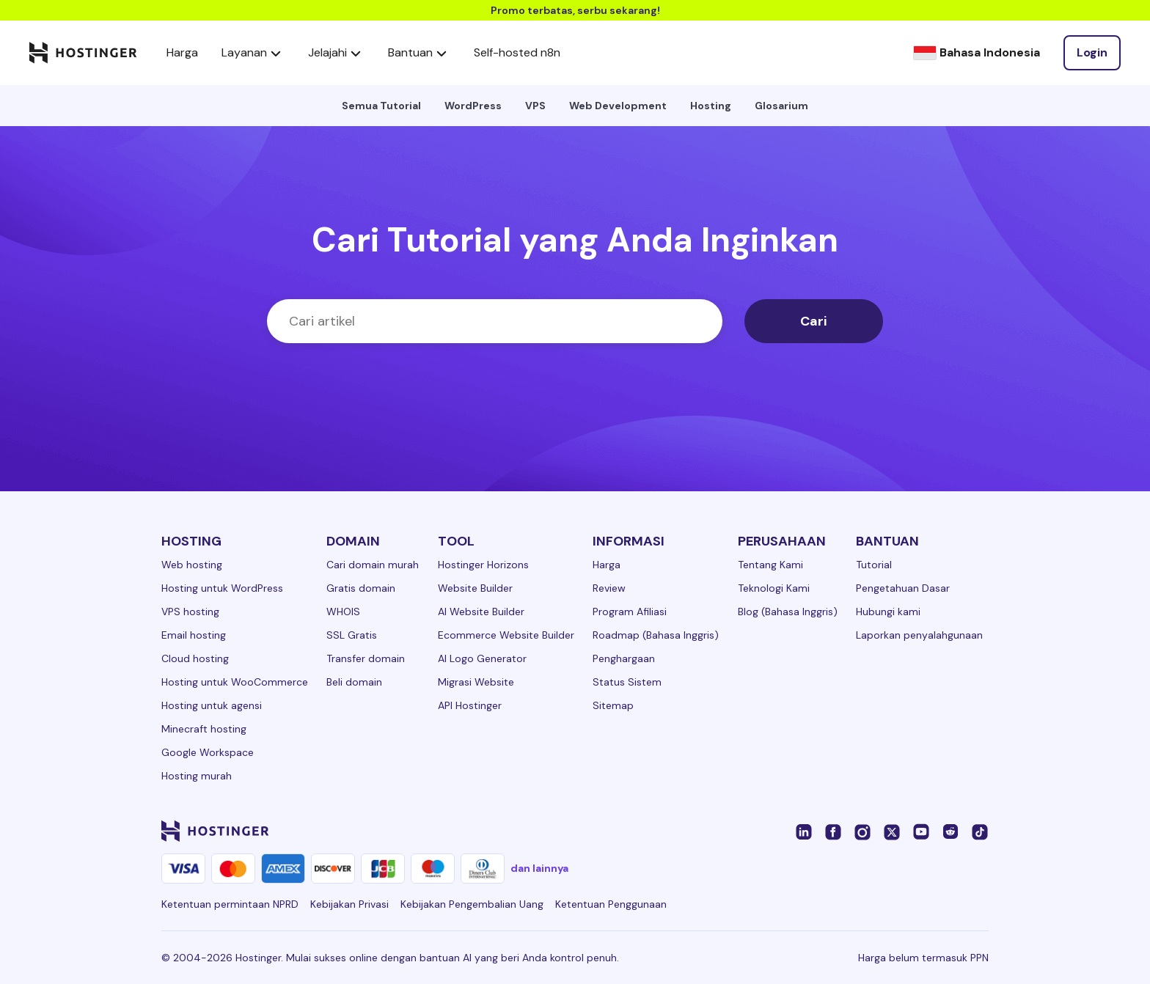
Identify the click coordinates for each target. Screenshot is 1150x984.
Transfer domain (365, 658)
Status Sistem (627, 682)
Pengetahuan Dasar (903, 588)
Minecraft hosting (203, 728)
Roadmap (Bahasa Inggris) (656, 635)
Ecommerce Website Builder (506, 635)
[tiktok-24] (980, 830)
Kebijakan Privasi (349, 904)
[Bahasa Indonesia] (976, 53)
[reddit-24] (950, 830)
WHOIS (343, 611)
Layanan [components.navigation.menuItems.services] (253, 52)
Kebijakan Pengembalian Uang (471, 904)
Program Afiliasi (630, 611)
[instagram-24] (862, 830)
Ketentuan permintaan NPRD (230, 904)
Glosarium (781, 105)
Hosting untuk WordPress (222, 588)
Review (609, 588)
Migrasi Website (476, 682)
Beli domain (354, 682)
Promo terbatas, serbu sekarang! (575, 10)
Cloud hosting (195, 658)
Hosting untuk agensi (211, 705)
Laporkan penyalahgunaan (919, 635)
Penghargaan (624, 658)
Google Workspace (207, 752)
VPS (535, 105)
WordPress (473, 105)
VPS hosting (190, 611)
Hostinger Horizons (483, 564)
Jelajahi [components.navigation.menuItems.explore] (336, 52)
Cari (813, 321)
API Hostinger (470, 705)
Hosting (710, 105)
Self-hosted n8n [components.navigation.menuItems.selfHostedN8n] (517, 52)
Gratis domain (360, 588)
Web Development (618, 105)
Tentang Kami (770, 564)
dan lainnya (539, 868)
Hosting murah (196, 775)
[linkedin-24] (804, 830)
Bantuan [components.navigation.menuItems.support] (419, 52)
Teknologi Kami (774, 588)
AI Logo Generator (482, 658)
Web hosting (191, 564)
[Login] (1092, 52)
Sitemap (613, 705)
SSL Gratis (351, 635)
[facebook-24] (833, 830)
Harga (606, 564)
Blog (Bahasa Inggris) (788, 611)
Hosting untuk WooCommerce (234, 682)
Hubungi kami (888, 611)
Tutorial (874, 564)
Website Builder (475, 588)
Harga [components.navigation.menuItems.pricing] (182, 52)
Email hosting (193, 635)
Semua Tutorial (381, 105)
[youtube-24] (921, 830)
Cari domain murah (372, 564)
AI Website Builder (481, 611)
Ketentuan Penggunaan (611, 904)
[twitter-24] (892, 830)
